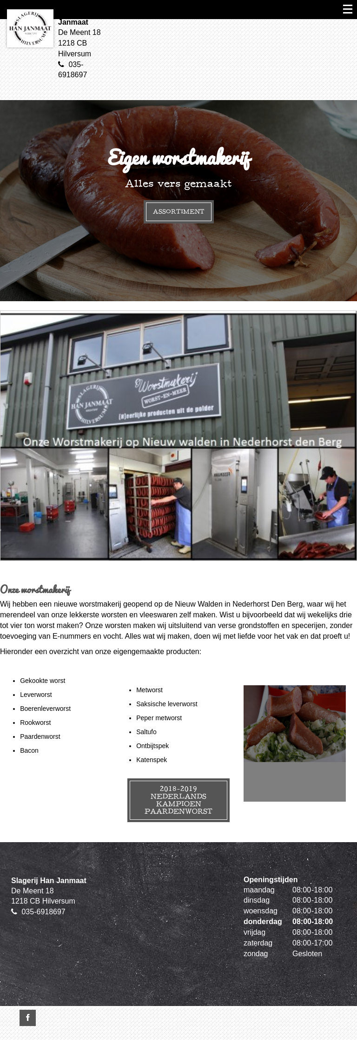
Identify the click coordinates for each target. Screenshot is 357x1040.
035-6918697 (43, 912)
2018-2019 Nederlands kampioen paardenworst (178, 800)
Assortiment (179, 212)
